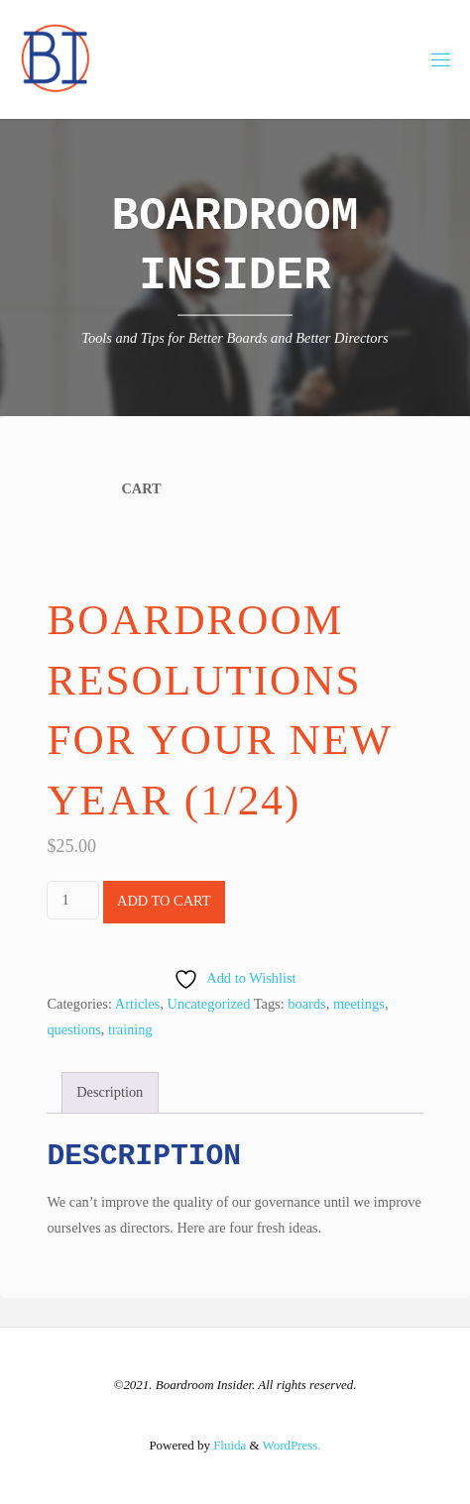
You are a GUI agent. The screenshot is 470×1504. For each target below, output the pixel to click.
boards (306, 1004)
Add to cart (164, 901)
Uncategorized (209, 1004)
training (130, 1029)
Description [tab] (109, 1092)
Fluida (228, 1445)
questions (73, 1029)
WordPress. (292, 1445)
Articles (138, 1004)
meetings (359, 1004)
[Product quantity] (72, 900)
